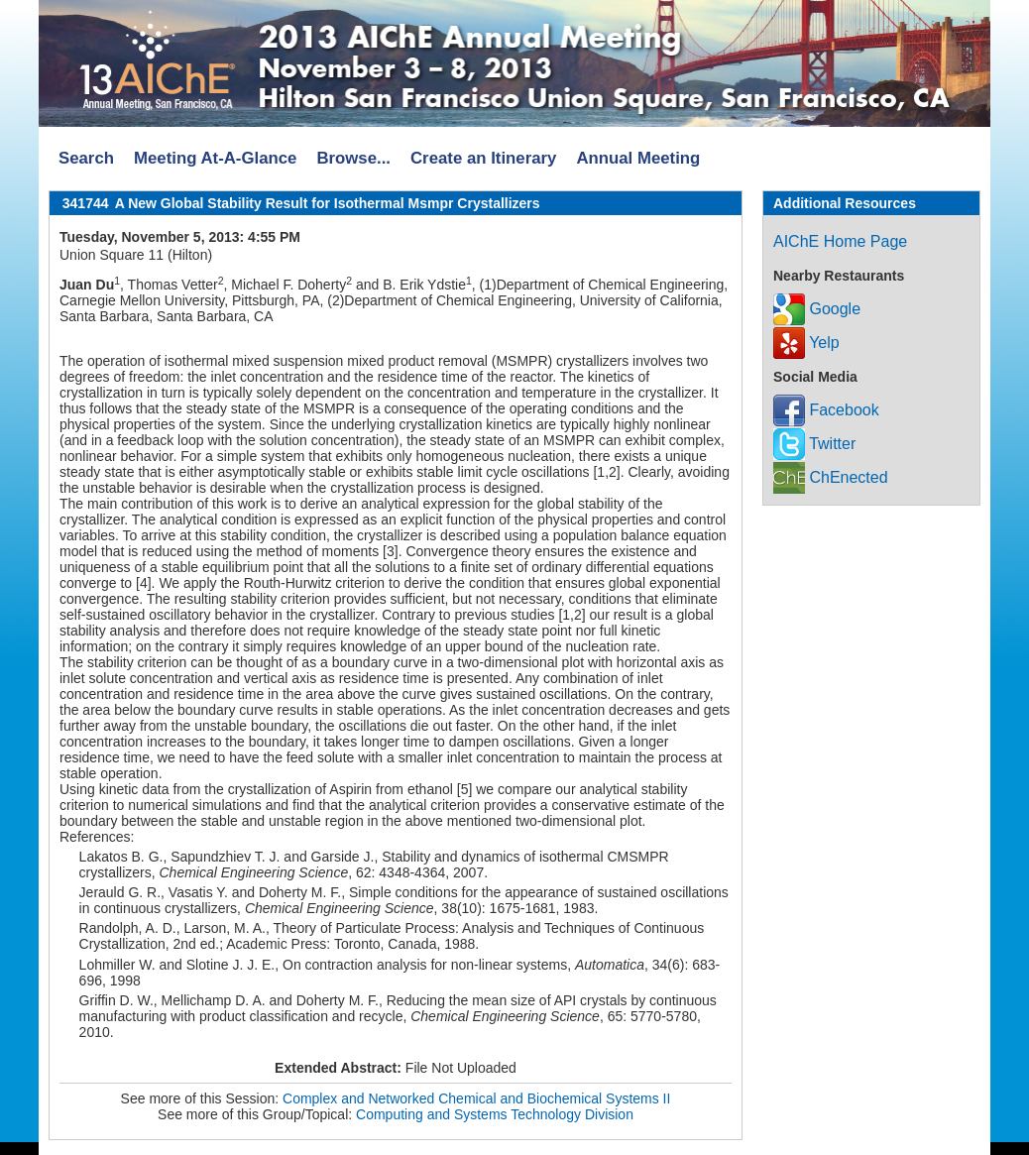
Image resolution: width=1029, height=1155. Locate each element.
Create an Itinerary (483, 158)
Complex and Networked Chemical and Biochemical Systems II (476, 1098)
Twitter (814, 443)
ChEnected (830, 477)
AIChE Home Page (840, 241)
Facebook (826, 410)
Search (86, 158)
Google (816, 308)
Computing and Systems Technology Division (494, 1114)
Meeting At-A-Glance (215, 158)
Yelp (806, 342)
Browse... (353, 158)
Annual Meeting (638, 158)
